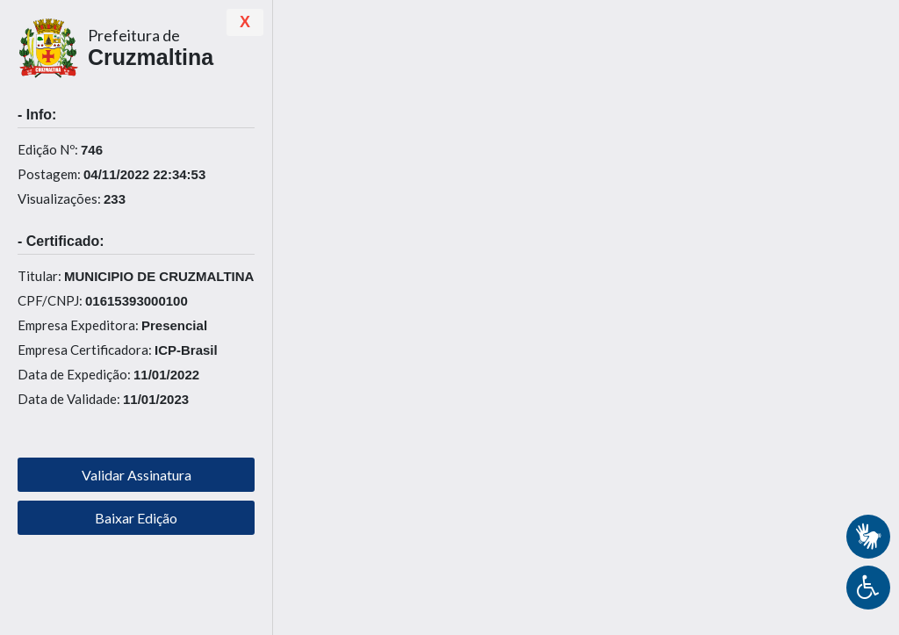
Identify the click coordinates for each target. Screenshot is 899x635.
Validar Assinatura (136, 474)
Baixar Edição (136, 517)
